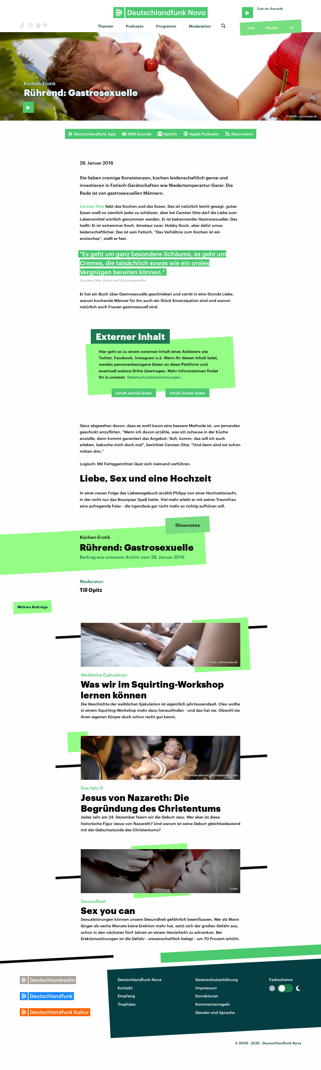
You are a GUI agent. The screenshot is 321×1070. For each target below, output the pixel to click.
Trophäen (127, 1004)
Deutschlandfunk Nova (140, 979)
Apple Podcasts (201, 133)
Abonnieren (239, 133)
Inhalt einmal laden (134, 392)
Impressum (206, 987)
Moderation (200, 26)
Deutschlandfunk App (92, 133)
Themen (105, 26)
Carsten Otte (92, 206)
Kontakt (125, 987)
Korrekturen (206, 995)
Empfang (126, 995)
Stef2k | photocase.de (303, 116)
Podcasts (134, 26)
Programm (166, 26)
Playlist (272, 28)
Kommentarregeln (212, 1004)
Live (251, 28)
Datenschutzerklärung (216, 979)
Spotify (167, 133)
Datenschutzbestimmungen (153, 377)
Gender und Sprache (215, 1012)
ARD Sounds (136, 133)
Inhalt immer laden (187, 392)
